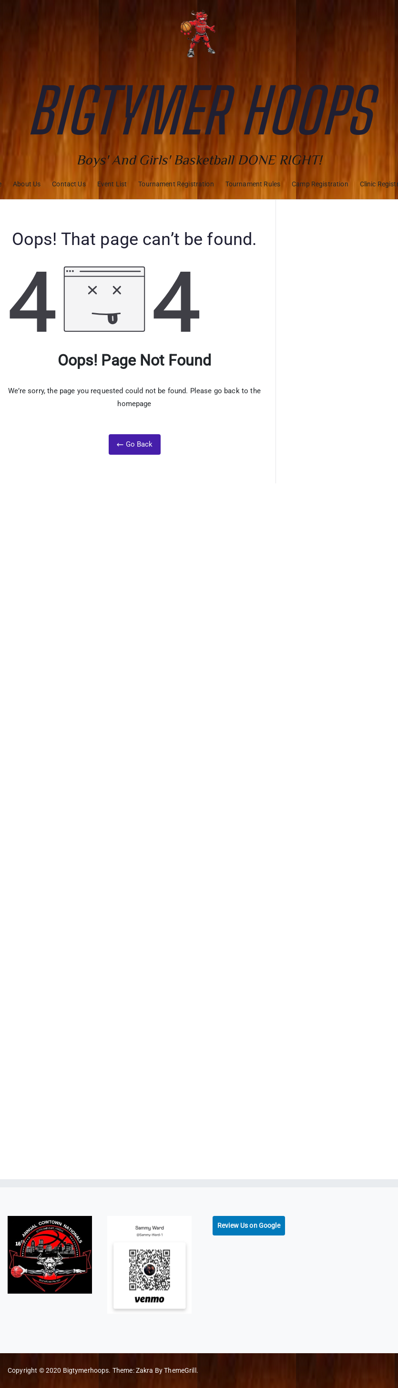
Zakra (144, 1370)
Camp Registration (320, 184)
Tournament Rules (252, 184)
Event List (112, 184)
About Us (27, 184)
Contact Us (69, 184)
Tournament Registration (176, 184)
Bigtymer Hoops (199, 110)
